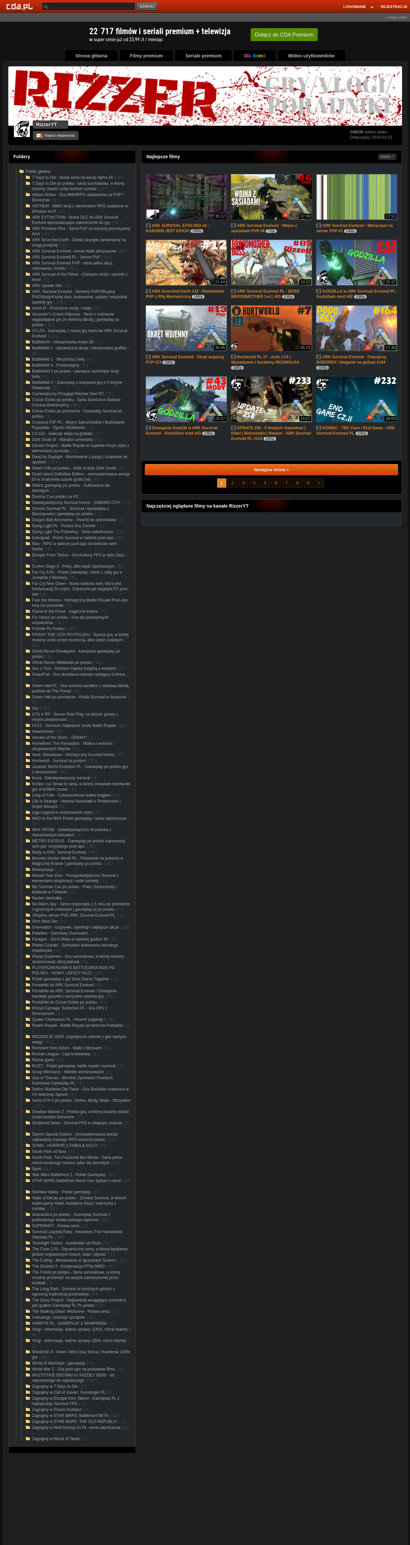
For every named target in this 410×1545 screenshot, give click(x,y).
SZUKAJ (147, 6)
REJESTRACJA (394, 7)
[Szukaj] (88, 6)
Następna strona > (271, 469)
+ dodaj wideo (396, 17)
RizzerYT (46, 124)
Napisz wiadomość (55, 135)
